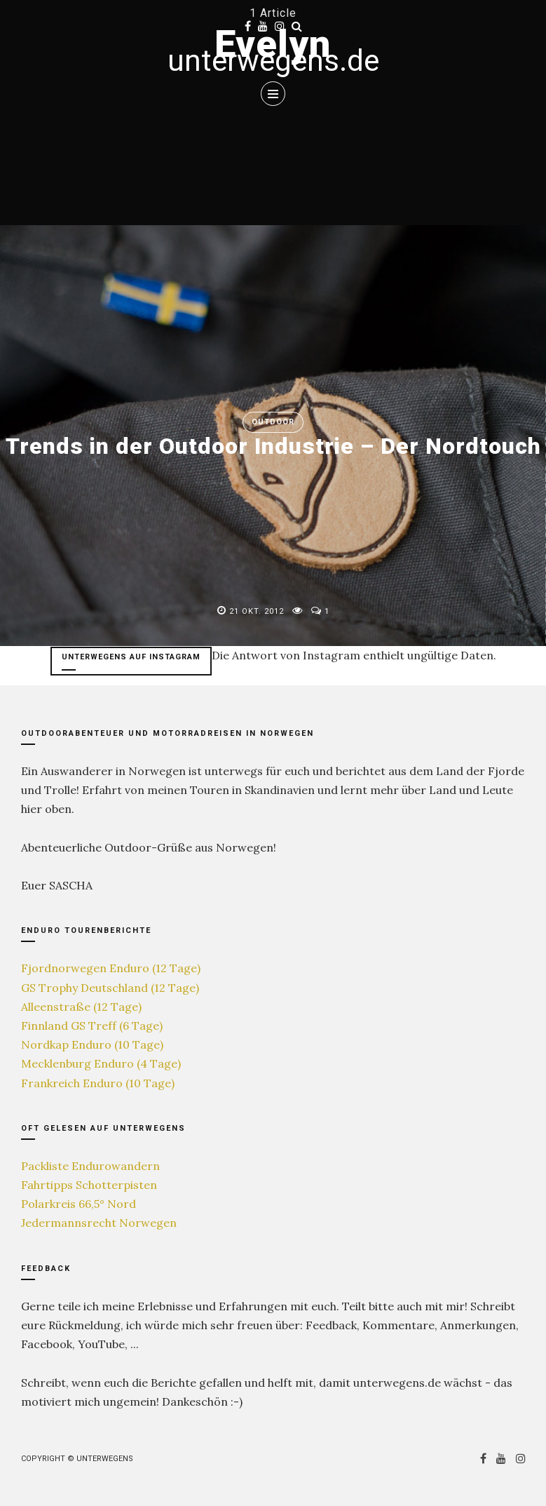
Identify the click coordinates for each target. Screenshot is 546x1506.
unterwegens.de (273, 60)
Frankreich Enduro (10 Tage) (98, 1083)
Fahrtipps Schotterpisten (89, 1185)
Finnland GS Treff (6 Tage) (92, 1025)
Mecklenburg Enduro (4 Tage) (101, 1063)
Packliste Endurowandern (90, 1166)
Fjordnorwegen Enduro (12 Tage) (110, 968)
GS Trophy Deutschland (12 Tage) (110, 988)
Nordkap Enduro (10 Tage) (92, 1044)
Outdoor (273, 421)
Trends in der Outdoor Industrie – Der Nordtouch (273, 446)
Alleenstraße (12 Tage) (81, 1007)
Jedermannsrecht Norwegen (99, 1223)
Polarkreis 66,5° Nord (78, 1204)
